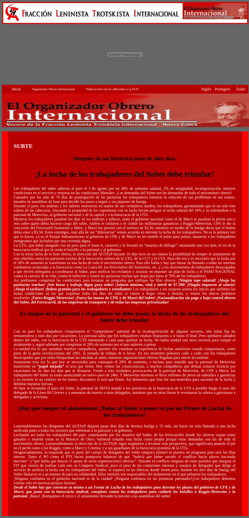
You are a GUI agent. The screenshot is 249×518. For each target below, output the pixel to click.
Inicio (16, 89)
